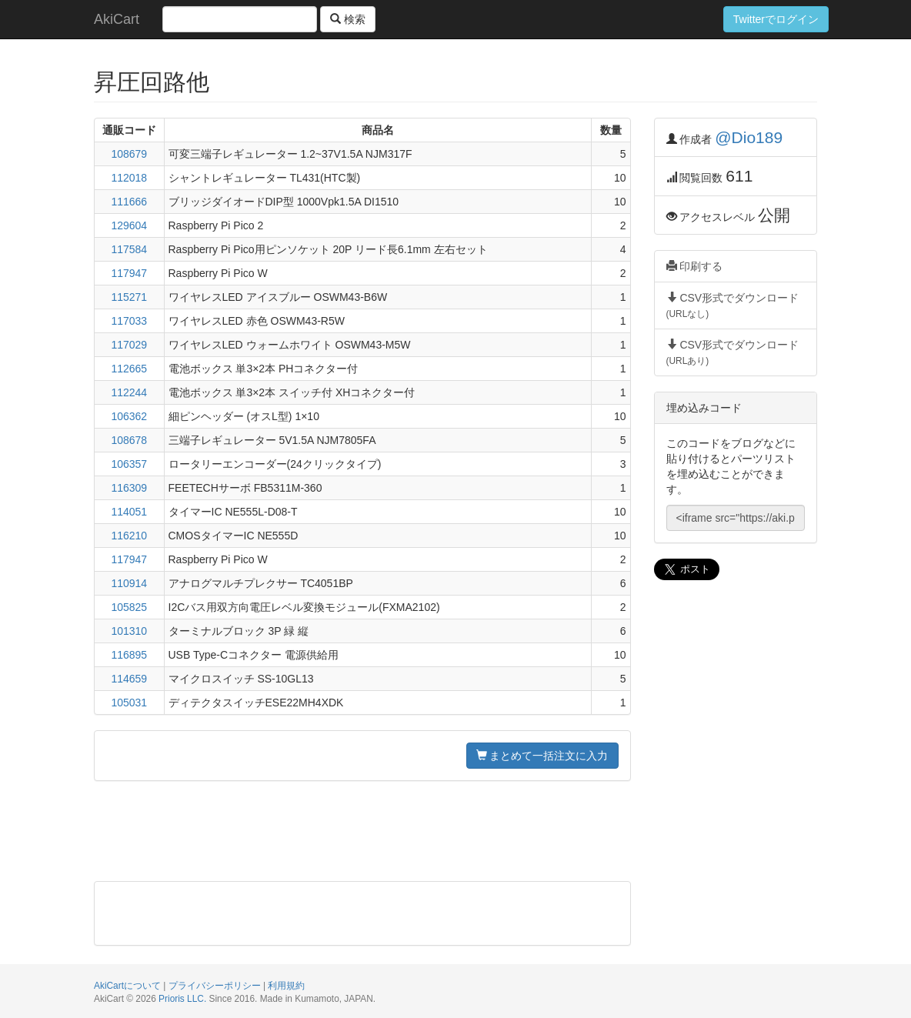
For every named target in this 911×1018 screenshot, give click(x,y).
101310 (129, 631)
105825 (129, 607)
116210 (129, 535)
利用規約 (286, 985)
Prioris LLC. (182, 998)
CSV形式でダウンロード (732, 305)
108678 (129, 440)
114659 (129, 679)
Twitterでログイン (776, 19)
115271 (129, 297)
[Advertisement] (362, 831)
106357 (129, 464)
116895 (129, 655)
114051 (129, 512)
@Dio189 (749, 137)
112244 (129, 392)
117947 (129, 273)
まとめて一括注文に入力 (542, 755)
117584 (129, 249)
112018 (129, 178)
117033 (129, 321)
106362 (129, 416)
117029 (129, 345)
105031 (129, 702)
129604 (129, 225)
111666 (129, 201)
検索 (347, 19)
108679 (129, 154)
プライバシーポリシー (215, 985)
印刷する (694, 266)
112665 (129, 368)
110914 (129, 583)
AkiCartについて (127, 985)
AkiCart (116, 19)
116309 (129, 488)
